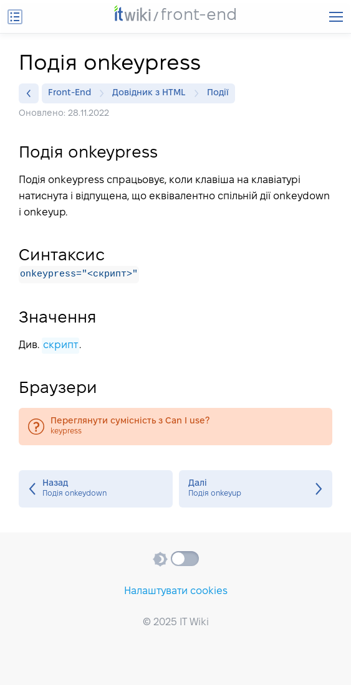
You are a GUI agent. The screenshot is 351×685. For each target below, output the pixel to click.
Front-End (72, 93)
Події (218, 93)
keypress (175, 426)
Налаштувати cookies (176, 591)
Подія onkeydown (96, 489)
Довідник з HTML (152, 93)
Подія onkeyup (256, 489)
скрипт (60, 345)
